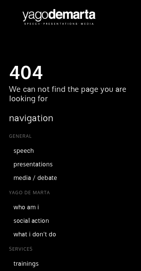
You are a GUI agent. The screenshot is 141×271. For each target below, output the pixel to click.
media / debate (35, 177)
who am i (26, 207)
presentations (33, 164)
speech (24, 150)
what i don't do (35, 234)
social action (31, 220)
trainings (26, 263)
